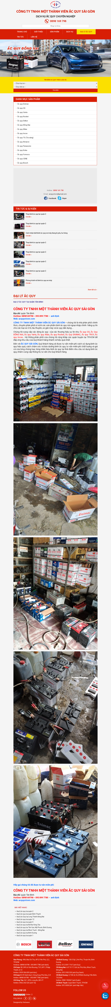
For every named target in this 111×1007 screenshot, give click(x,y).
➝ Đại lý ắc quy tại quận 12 (24, 919)
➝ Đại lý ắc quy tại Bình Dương (26, 933)
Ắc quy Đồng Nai (23, 125)
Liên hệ (34, 37)
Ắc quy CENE (21, 159)
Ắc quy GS (20, 108)
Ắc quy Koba (21, 150)
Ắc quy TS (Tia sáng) (24, 138)
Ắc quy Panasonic (23, 146)
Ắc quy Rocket (22, 117)
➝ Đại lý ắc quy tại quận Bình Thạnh (28, 914)
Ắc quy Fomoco (23, 154)
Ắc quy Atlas (21, 129)
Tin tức (20, 37)
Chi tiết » (28, 217)
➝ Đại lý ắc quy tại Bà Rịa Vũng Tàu (27, 925)
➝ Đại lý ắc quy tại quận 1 (24, 935)
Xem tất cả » (92, 290)
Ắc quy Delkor (22, 121)
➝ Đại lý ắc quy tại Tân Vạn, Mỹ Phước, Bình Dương (33, 927)
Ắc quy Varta (21, 112)
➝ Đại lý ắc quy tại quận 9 (24, 922)
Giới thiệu (38, 32)
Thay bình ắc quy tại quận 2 (36, 214)
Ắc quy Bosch (22, 163)
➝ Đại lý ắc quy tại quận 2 (24, 911)
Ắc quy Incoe (21, 133)
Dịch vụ (69, 32)
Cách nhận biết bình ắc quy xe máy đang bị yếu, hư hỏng (47, 233)
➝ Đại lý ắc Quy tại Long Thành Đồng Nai (29, 917)
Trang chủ (22, 32)
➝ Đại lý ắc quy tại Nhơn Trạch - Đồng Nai (30, 930)
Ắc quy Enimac (22, 104)
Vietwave (26, 1002)
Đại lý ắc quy (86, 32)
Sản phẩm (54, 32)
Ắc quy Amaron (22, 142)
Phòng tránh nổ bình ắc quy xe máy (39, 280)
